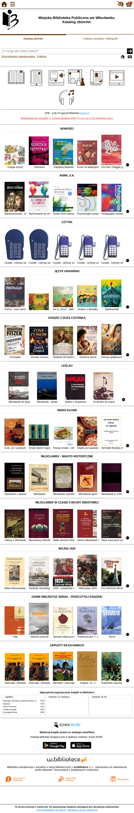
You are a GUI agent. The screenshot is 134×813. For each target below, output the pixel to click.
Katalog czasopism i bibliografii (100, 38)
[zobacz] (84, 113)
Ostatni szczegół (9, 710)
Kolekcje (41, 56)
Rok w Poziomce (9, 707)
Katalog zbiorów (33, 38)
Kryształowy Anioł (10, 712)
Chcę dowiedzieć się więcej (51, 810)
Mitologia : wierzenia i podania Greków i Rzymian (22, 701)
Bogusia (6, 704)
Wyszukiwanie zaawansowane (18, 56)
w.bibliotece (82, 767)
